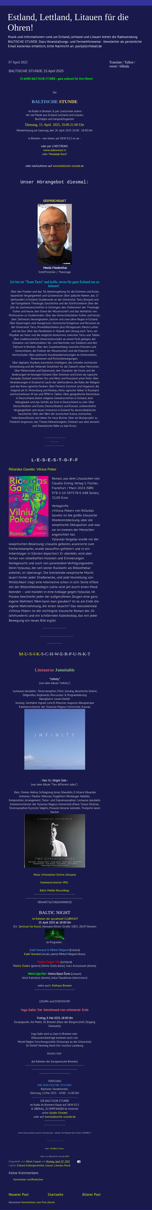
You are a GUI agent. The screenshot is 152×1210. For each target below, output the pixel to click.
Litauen (49, 1165)
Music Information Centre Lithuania (55, 874)
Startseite (55, 1194)
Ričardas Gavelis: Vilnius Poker (32, 469)
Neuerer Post (19, 1194)
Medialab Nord (57, 154)
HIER (67, 1156)
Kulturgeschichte (35, 1165)
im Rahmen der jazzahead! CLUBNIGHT (55, 918)
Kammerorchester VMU (54, 882)
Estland (21, 1165)
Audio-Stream (58, 1112)
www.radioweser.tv (54, 150)
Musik (67, 1165)
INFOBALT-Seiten (57, 1148)
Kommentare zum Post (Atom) (38, 1202)
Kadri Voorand (32, 954)
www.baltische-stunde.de (60, 1116)
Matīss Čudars (21, 966)
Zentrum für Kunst (30, 926)
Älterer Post (91, 1194)
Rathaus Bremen (62, 985)
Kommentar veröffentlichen (28, 1179)
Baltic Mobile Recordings (54, 890)
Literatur (58, 1165)
